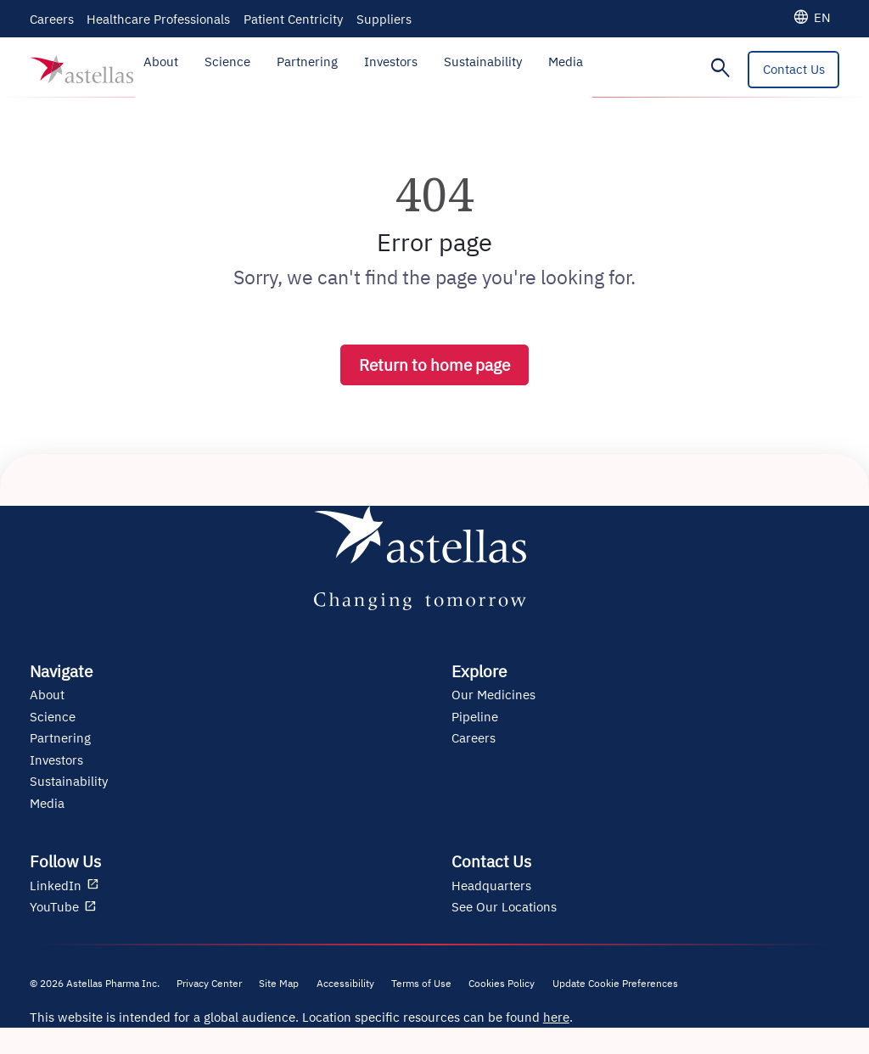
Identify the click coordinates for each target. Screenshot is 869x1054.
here (556, 1016)
